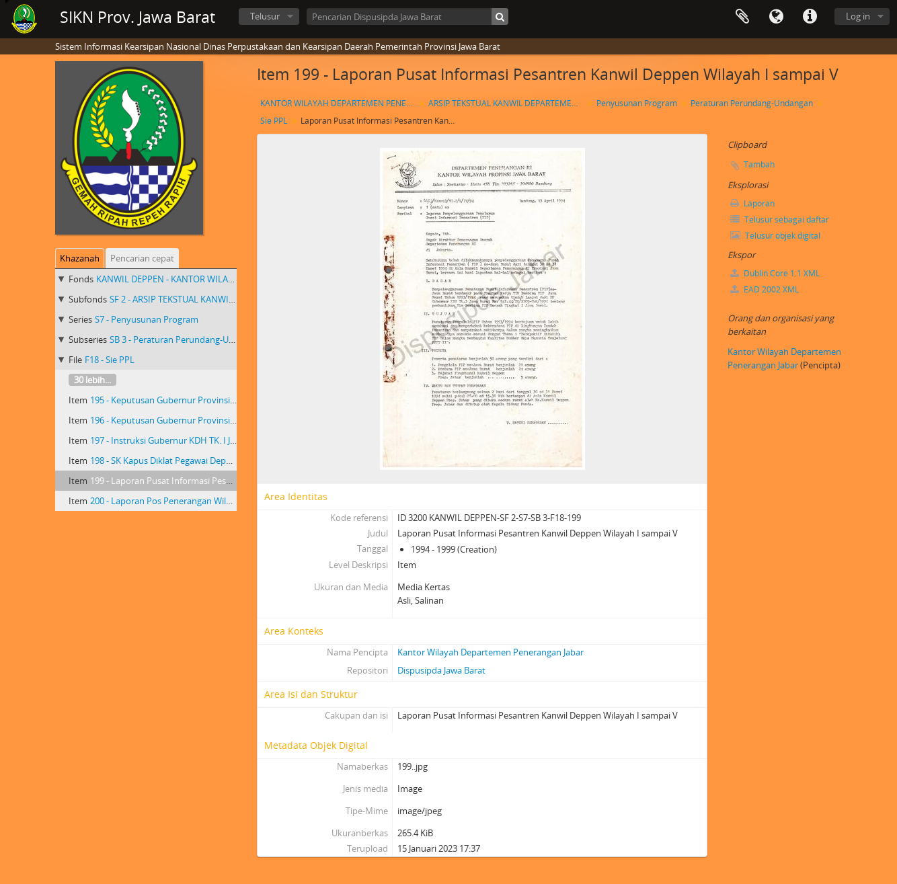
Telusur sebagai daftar (779, 219)
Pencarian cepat (142, 258)
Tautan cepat (809, 17)
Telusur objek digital (775, 235)
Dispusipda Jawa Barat (441, 670)
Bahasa (776, 17)
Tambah (759, 164)
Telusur (265, 16)
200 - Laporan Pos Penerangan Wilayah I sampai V (189, 501)
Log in (858, 16)
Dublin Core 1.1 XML (775, 273)
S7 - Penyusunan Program (146, 319)
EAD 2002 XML (764, 289)
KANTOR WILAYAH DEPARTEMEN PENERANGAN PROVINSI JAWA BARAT (339, 103)
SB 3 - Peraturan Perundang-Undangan (187, 339)
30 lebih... (92, 380)
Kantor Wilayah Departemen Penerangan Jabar (490, 652)
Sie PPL (273, 120)
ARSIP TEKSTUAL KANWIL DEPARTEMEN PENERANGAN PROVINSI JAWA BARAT (507, 103)
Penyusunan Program (636, 103)
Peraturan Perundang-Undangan (752, 103)
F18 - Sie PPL (109, 360)
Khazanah (80, 258)
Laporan (752, 203)
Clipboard (742, 17)
